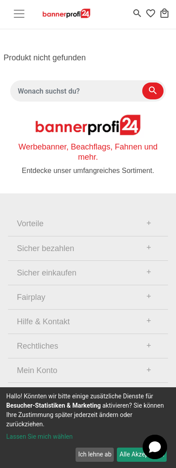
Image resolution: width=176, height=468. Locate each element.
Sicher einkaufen (46, 272)
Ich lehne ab (95, 454)
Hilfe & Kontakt (43, 321)
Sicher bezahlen (45, 248)
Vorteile (30, 223)
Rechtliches (37, 346)
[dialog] (88, 427)
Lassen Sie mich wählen (39, 436)
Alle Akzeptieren (142, 454)
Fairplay (31, 297)
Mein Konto (37, 370)
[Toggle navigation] (19, 13)
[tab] (88, 224)
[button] (155, 447)
